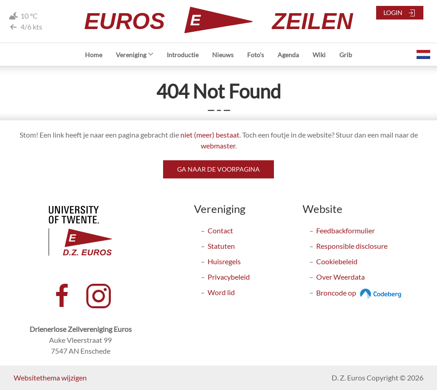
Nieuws (222, 55)
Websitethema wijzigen (50, 377)
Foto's (255, 55)
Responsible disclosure (351, 246)
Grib (345, 55)
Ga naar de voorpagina (218, 169)
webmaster (218, 145)
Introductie (183, 55)
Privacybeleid (229, 276)
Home (93, 55)
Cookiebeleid (337, 261)
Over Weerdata (340, 276)
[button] (423, 54)
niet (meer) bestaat (209, 134)
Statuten (221, 246)
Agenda (288, 55)
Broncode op (360, 292)
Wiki (319, 55)
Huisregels (224, 261)
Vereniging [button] (135, 55)
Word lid (221, 292)
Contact (220, 230)
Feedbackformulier (345, 230)
